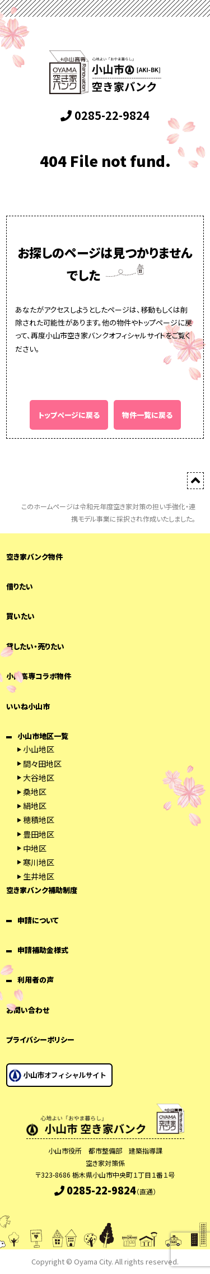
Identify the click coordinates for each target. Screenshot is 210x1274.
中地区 (34, 848)
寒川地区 (38, 862)
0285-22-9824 (105, 115)
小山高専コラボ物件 (38, 676)
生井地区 (38, 876)
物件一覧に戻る (147, 415)
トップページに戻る (69, 415)
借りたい (19, 586)
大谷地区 (38, 777)
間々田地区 (42, 763)
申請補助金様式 (42, 950)
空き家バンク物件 (34, 556)
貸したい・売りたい (35, 646)
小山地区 (38, 749)
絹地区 (34, 805)
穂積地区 (38, 819)
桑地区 (34, 791)
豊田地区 (38, 834)
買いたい (20, 616)
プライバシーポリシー (40, 1039)
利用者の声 (35, 979)
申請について (38, 920)
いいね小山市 (28, 706)
